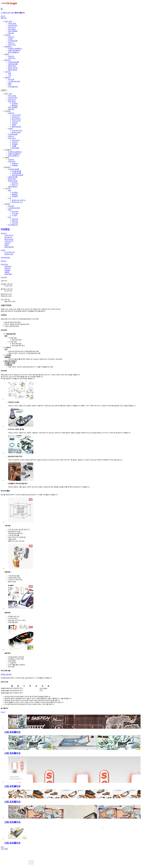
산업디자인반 (16, 121)
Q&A (9, 83)
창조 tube (11, 33)
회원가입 (4, 18)
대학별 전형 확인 (6, 674)
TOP (6, 849)
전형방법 (15, 144)
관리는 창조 (12, 23)
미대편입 (5, 229)
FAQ (9, 85)
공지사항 (11, 79)
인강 (9, 75)
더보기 (3, 712)
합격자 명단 (12, 66)
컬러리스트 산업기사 (19, 200)
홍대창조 (15, 105)
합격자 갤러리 (12, 70)
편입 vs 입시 (16, 140)
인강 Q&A (15, 213)
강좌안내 (11, 37)
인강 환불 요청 (13, 86)
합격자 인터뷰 (12, 68)
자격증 (10, 39)
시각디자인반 (16, 115)
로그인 (3, 16)
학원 (9, 73)
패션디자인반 (16, 119)
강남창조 (15, 103)
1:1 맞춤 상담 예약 (14, 81)
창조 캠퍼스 (12, 29)
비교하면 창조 (12, 25)
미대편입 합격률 (13, 62)
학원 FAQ (15, 221)
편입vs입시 (8, 266)
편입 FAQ (15, 219)
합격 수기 (15, 184)
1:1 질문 (14, 215)
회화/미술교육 (16, 126)
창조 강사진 (12, 27)
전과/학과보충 (12, 41)
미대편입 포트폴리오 (15, 48)
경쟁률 (14, 146)
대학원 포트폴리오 (14, 50)
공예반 (14, 124)
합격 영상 (15, 183)
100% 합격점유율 (17, 175)
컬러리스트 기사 (17, 202)
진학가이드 (12, 58)
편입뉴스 (11, 42)
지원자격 (15, 142)
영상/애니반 (16, 117)
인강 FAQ (15, 223)
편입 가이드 (12, 44)
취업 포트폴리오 (13, 52)
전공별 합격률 (16, 173)
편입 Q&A (15, 211)
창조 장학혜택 (12, 31)
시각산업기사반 (17, 130)
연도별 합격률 (16, 171)
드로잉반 (15, 123)
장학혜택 (15, 196)
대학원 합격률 (12, 64)
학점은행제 (15, 148)
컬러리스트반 (16, 132)
